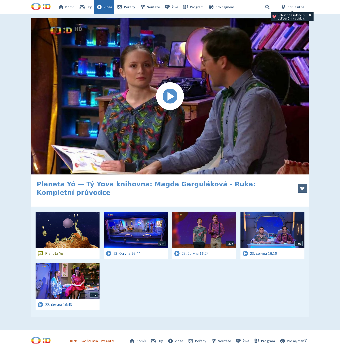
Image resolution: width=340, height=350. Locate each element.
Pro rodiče (108, 341)
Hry (85, 7)
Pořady (125, 7)
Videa (104, 7)
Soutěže (149, 7)
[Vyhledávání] (267, 7)
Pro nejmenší (221, 7)
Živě (171, 7)
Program (193, 7)
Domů (66, 7)
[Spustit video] (170, 96)
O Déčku (72, 341)
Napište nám (90, 341)
